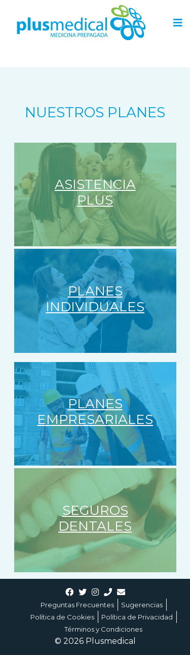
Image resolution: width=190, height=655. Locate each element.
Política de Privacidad (137, 617)
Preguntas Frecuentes (77, 605)
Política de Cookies (62, 617)
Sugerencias (142, 605)
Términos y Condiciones (103, 629)
